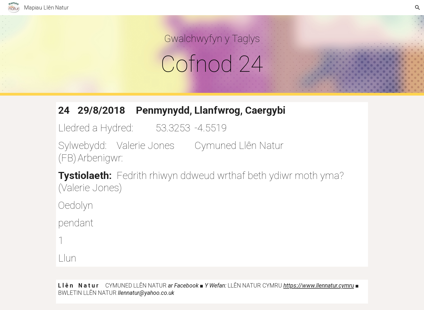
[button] (417, 7)
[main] (212, 55)
